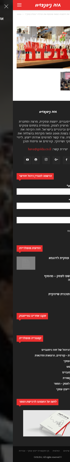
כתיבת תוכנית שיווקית (50, 294)
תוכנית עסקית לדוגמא (51, 258)
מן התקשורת (30, 451)
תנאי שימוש (55, 451)
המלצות (43, 451)
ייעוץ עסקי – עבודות (15, 451)
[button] (65, 14)
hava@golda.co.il (26, 149)
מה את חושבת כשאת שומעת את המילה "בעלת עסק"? (36, 14)
